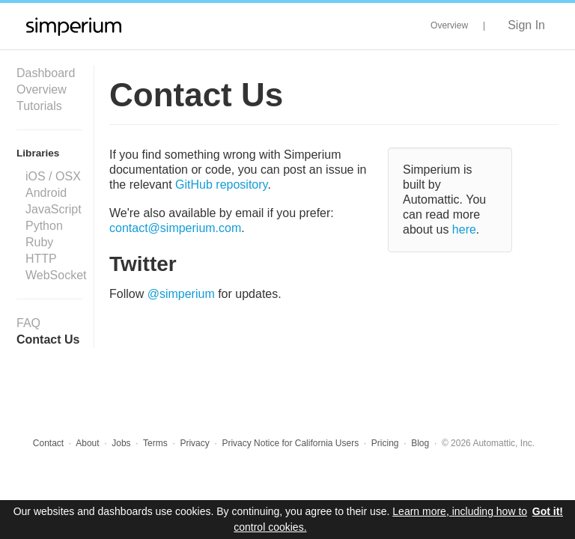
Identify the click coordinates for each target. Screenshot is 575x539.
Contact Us (47, 339)
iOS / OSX (53, 176)
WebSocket (56, 275)
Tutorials (39, 106)
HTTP (41, 258)
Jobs (121, 443)
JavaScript (53, 209)
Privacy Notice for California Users (290, 443)
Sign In (526, 25)
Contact (48, 443)
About (87, 443)
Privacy (194, 443)
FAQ (28, 323)
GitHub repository (221, 184)
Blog (420, 443)
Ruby (39, 242)
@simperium (181, 293)
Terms (155, 443)
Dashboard (45, 73)
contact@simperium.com (175, 228)
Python (44, 225)
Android (46, 192)
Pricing (385, 443)
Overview (449, 25)
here (464, 229)
